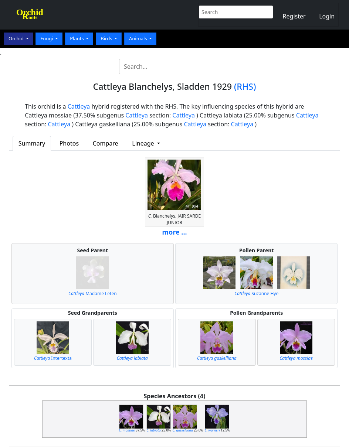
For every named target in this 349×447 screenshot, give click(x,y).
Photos (69, 143)
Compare (105, 143)
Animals (138, 38)
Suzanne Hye (256, 293)
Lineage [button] (143, 143)
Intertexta (53, 358)
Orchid (17, 38)
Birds (107, 38)
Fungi (47, 38)
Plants (77, 38)
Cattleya (79, 106)
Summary (31, 143)
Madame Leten (92, 293)
